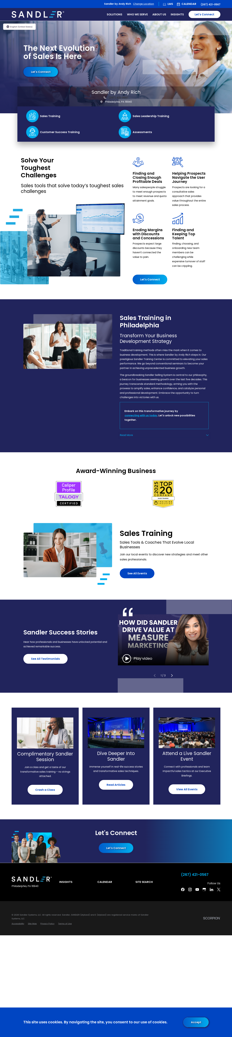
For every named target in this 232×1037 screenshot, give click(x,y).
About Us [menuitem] (159, 14)
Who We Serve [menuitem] (137, 14)
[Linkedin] (211, 889)
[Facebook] (183, 889)
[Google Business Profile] (204, 889)
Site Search (144, 882)
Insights (65, 882)
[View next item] (172, 675)
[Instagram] (190, 889)
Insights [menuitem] (177, 14)
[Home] (38, 14)
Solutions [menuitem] (114, 14)
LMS (170, 4)
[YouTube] (197, 889)
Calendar (189, 4)
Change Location (143, 4)
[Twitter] (218, 889)
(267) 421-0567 (210, 4)
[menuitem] (18, 924)
